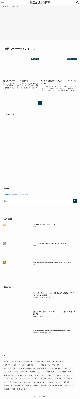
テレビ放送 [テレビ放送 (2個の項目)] (7, 382)
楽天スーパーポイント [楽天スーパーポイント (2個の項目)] (55, 385)
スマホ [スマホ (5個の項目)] (34, 378)
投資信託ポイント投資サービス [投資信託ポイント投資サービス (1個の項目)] (13, 385)
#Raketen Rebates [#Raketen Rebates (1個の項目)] (58, 361)
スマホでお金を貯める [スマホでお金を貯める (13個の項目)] (45, 378)
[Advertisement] (40, 23)
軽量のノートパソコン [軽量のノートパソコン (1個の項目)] (24, 389)
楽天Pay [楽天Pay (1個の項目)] (43, 385)
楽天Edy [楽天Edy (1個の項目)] (35, 385)
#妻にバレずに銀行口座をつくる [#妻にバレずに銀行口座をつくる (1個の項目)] (14, 368)
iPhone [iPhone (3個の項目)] (36, 375)
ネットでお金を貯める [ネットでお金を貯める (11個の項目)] (20, 382)
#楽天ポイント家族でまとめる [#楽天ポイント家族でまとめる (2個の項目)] (47, 372)
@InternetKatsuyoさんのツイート (15, 194)
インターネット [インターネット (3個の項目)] (24, 378)
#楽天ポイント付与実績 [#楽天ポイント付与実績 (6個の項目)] (11, 372)
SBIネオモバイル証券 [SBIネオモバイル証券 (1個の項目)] (54, 375)
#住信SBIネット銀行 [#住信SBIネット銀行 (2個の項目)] (10, 365)
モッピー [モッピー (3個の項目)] (58, 382)
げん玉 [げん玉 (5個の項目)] (6, 378)
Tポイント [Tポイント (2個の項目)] (66, 375)
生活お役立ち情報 (40, 2)
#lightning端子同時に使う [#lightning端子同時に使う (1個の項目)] (42, 361)
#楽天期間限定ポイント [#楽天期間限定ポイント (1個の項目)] (65, 372)
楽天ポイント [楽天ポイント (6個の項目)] (69, 385)
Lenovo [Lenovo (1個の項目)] (43, 375)
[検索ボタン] (77, 2)
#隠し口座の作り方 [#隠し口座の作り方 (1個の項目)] (10, 375)
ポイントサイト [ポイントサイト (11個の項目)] (42, 382)
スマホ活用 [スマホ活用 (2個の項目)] (57, 378)
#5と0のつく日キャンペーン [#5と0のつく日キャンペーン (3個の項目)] (12, 361)
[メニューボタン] (2, 2)
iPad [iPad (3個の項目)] (30, 375)
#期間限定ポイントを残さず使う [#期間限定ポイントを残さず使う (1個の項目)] (36, 368)
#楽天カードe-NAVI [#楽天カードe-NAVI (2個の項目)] (54, 368)
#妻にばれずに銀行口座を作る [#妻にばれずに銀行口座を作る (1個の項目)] (50, 365)
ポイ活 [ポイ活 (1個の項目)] (51, 382)
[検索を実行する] (75, 201)
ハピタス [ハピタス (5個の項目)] (32, 382)
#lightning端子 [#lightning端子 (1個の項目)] (28, 361)
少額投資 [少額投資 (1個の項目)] (66, 382)
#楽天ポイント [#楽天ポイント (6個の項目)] (67, 368)
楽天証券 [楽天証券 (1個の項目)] (6, 389)
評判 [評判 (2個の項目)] (13, 389)
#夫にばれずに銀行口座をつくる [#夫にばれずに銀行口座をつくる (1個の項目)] (29, 365)
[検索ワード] (40, 201)
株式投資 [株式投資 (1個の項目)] (28, 385)
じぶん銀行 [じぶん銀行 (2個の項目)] (14, 378)
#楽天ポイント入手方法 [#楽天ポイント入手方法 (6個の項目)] (28, 372)
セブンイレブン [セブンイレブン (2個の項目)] (68, 378)
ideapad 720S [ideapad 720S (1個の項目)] (22, 375)
